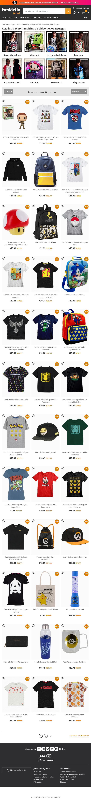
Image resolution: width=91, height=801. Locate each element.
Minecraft (34, 55)
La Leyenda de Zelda (57, 55)
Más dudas (37, 782)
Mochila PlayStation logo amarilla (45, 190)
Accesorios (35, 18)
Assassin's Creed (12, 82)
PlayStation (79, 82)
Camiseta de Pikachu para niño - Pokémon (45, 401)
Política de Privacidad (68, 777)
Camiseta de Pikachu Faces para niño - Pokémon (75, 505)
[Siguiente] (51, 736)
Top (85, 18)
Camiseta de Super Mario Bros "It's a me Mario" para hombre (75, 191)
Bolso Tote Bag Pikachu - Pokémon (45, 609)
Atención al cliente (16, 770)
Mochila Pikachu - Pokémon (45, 242)
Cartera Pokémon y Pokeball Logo (16, 662)
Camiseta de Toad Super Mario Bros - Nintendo (16, 715)
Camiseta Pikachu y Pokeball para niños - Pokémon (16, 453)
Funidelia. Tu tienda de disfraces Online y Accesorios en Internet (11, 11)
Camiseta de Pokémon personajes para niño (16, 296)
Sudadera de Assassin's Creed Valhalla (16, 191)
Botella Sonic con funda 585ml (45, 662)
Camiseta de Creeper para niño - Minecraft (45, 348)
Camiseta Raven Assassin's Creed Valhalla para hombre (16, 348)
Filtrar (7, 92)
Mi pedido (37, 772)
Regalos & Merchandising (20, 24)
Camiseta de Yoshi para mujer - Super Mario (16, 505)
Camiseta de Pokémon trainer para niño (75, 243)
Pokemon (79, 55)
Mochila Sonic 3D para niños (75, 295)
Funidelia (5, 24)
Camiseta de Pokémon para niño (16, 400)
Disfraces (6, 18)
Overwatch (56, 82)
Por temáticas (20, 18)
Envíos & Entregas (40, 774)
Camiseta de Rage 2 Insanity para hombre (16, 610)
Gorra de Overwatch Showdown (75, 557)
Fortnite (34, 82)
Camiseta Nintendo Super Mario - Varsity (75, 138)
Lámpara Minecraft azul (75, 609)
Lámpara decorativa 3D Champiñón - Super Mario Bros (16, 243)
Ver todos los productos (79, 735)
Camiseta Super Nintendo (45, 714)
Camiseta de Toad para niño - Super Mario (45, 505)
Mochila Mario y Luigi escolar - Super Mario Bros (75, 348)
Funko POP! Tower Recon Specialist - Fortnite (16, 138)
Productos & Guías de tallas (43, 777)
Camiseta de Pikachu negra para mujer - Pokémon (45, 296)
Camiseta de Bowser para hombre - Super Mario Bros (75, 401)
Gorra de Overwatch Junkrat (45, 452)
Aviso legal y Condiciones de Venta (72, 774)
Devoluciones (38, 779)
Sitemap (63, 782)
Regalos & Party (51, 18)
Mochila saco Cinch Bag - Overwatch (45, 558)
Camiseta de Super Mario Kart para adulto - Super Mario (45, 138)
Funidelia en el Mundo (68, 772)
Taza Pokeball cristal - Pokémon (74, 662)
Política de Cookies (67, 779)
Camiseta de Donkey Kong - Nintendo (75, 715)
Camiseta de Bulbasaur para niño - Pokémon (75, 453)
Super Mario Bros (12, 55)
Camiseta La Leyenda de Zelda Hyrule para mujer (16, 558)
